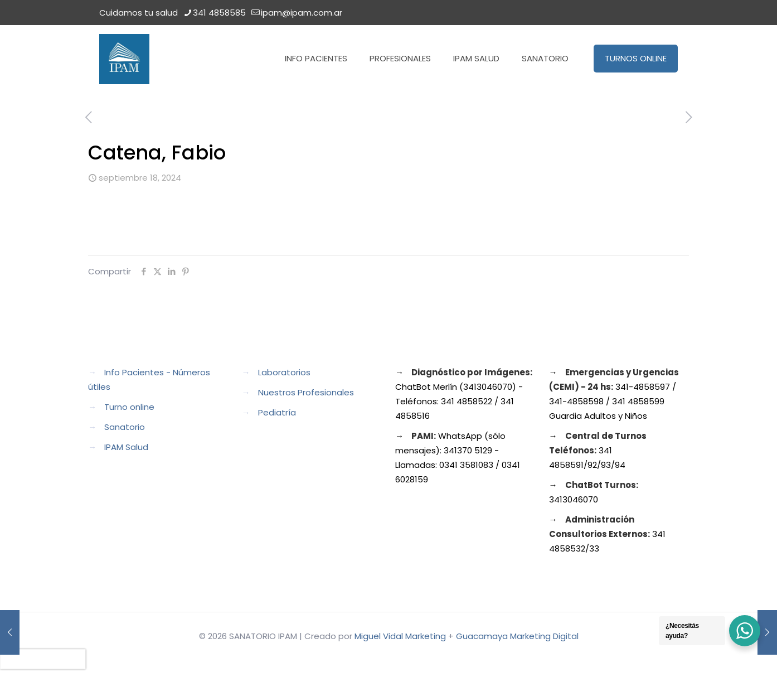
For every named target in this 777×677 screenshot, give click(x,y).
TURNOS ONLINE (636, 58)
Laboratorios (284, 372)
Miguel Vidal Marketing (400, 636)
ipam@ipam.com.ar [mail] (301, 12)
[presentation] (43, 659)
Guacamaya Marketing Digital (517, 636)
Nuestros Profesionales (306, 392)
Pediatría (277, 412)
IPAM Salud (126, 447)
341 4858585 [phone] (219, 12)
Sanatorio (124, 427)
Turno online (129, 407)
